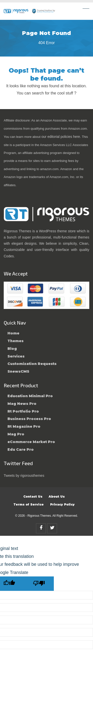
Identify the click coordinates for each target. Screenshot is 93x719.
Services (16, 356)
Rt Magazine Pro (23, 426)
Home (13, 333)
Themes (15, 341)
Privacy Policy (62, 504)
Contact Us (32, 496)
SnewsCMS (18, 371)
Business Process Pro (29, 419)
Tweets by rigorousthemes (24, 476)
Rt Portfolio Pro (23, 411)
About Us (57, 496)
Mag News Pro (21, 403)
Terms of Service (28, 504)
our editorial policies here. (61, 137)
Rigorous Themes (39, 515)
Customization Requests (32, 363)
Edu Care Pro (20, 449)
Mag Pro (15, 434)
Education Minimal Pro (30, 396)
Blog (12, 348)
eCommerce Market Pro (31, 442)
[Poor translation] (39, 583)
